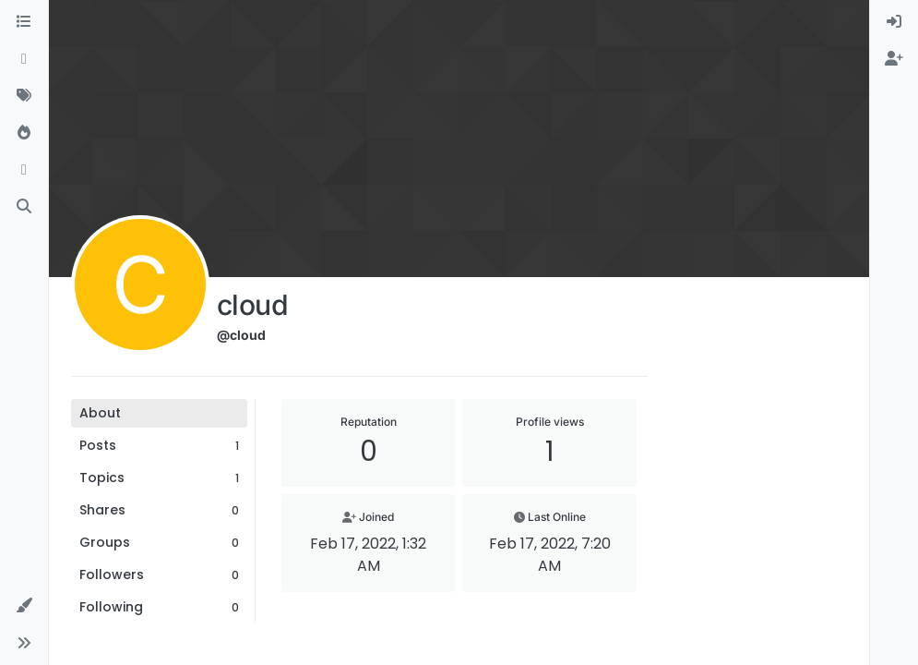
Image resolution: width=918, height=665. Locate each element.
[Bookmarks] (24, 170)
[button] (24, 606)
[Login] (894, 22)
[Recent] (24, 59)
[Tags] (24, 96)
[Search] (24, 207)
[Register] (894, 59)
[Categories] (24, 22)
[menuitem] (894, 22)
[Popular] (24, 133)
